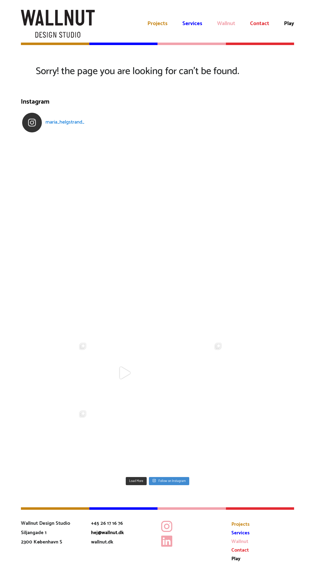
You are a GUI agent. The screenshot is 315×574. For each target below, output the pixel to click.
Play (289, 23)
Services (192, 23)
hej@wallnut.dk (107, 533)
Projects (157, 23)
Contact (259, 23)
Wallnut (226, 23)
